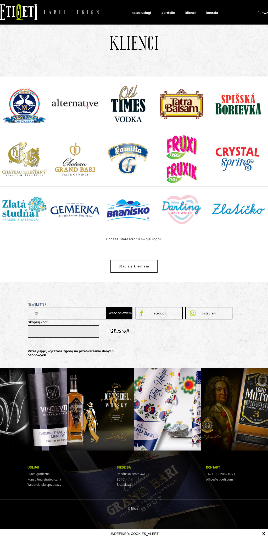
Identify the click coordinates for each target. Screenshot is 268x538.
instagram (209, 313)
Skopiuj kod (37, 322)
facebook (159, 313)
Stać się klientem (134, 266)
